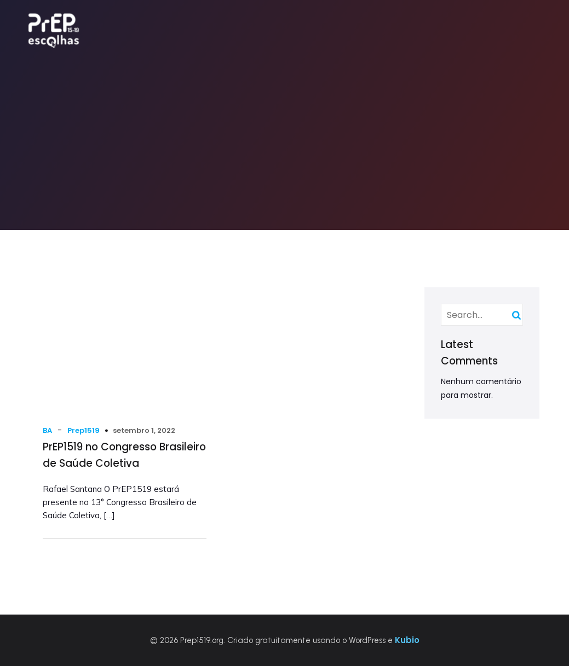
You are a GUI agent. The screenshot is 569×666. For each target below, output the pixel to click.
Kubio (407, 640)
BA (47, 430)
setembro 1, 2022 (144, 430)
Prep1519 (83, 430)
